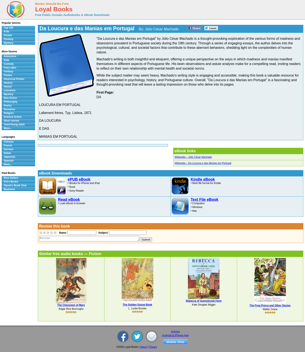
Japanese (9, 156)
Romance (9, 109)
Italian (7, 153)
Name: (62, 232)
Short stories (11, 120)
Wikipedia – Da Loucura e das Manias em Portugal (202, 163)
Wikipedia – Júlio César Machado (193, 157)
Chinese (9, 141)
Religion (9, 113)
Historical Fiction (14, 79)
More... (8, 128)
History (8, 82)
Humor (8, 86)
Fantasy (8, 39)
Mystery (8, 42)
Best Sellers (11, 177)
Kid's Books (11, 181)
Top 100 (8, 27)
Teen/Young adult (14, 124)
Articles (175, 331)
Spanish (9, 160)
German (8, 149)
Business (9, 189)
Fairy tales (10, 67)
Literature (9, 90)
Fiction (8, 35)
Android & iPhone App (175, 335)
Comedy (9, 63)
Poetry (8, 105)
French (8, 145)
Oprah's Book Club (15, 185)
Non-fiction (10, 98)
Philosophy (10, 101)
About (143, 346)
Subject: (103, 232)
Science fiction (13, 116)
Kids (6, 31)
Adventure (10, 56)
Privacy (153, 346)
